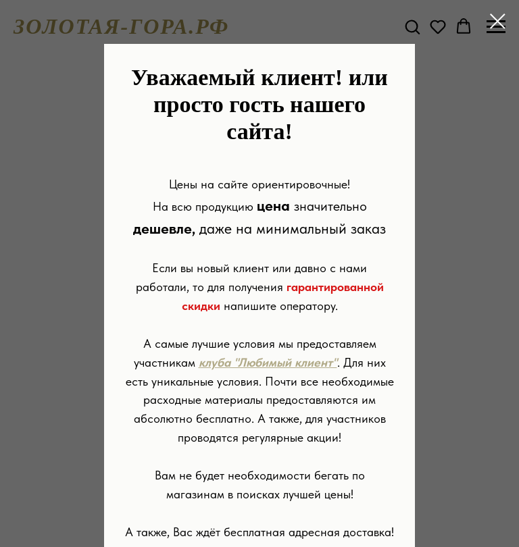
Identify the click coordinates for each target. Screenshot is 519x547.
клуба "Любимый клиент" (268, 362)
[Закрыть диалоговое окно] (497, 21)
